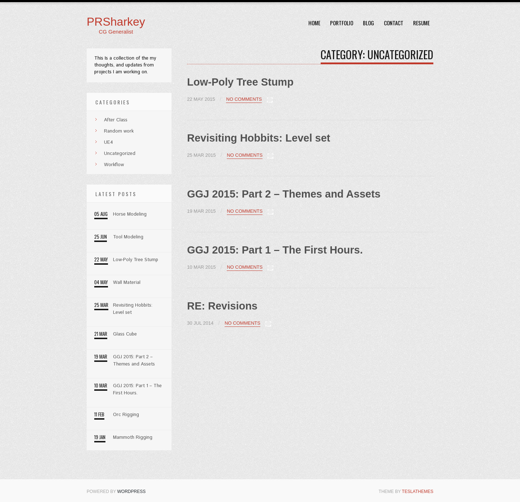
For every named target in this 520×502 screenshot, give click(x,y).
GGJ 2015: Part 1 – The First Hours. (275, 250)
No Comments (244, 99)
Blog (368, 23)
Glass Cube (125, 334)
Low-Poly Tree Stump (240, 82)
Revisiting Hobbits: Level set (258, 138)
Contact (393, 23)
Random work (114, 131)
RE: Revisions (222, 306)
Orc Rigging (126, 414)
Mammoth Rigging (132, 437)
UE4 (104, 142)
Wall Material (126, 282)
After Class (111, 120)
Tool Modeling (128, 237)
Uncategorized (115, 153)
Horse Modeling (130, 214)
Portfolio (341, 23)
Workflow (109, 164)
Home (314, 23)
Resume (421, 23)
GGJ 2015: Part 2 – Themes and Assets (284, 194)
